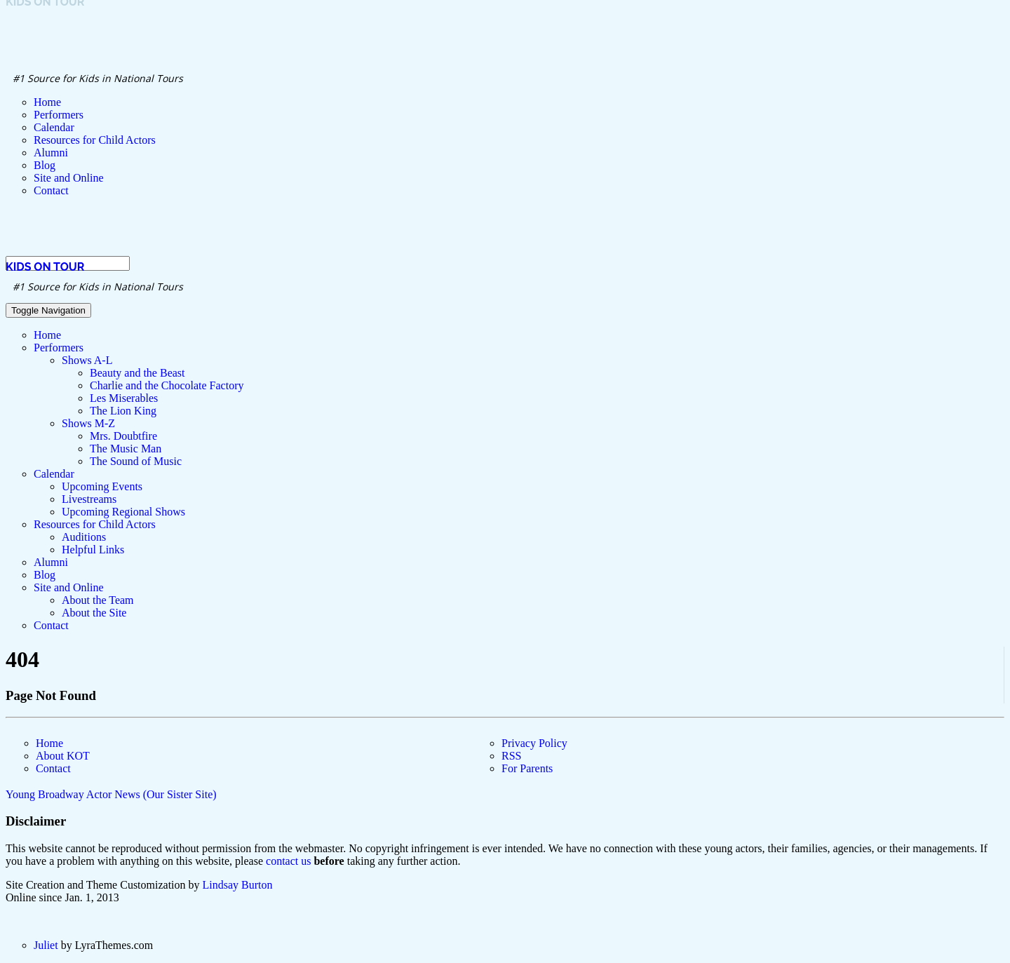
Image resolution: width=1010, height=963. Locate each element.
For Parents (527, 768)
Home (49, 743)
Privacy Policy (534, 743)
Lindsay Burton (238, 885)
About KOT (63, 756)
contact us (288, 861)
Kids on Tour (45, 267)
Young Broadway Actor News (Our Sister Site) (111, 794)
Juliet (46, 945)
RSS (511, 756)
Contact (53, 768)
